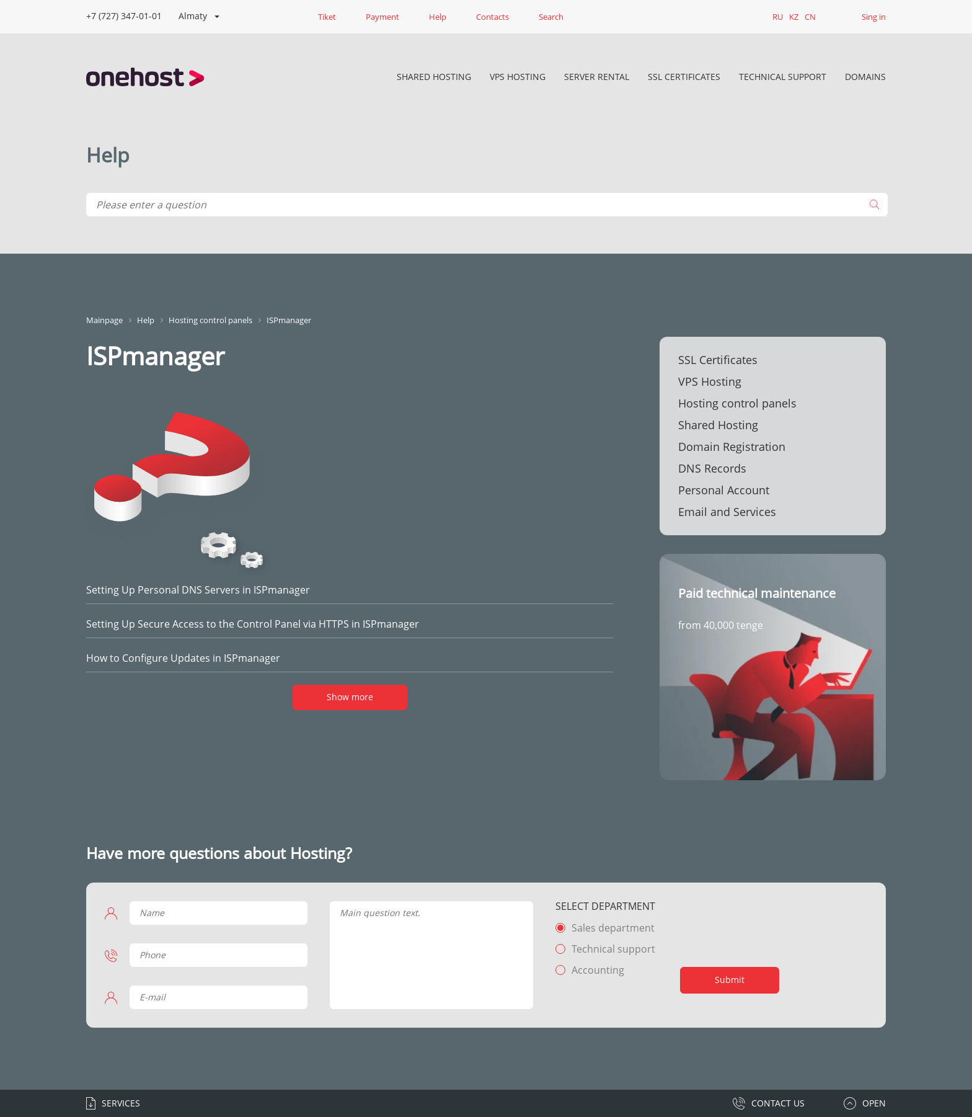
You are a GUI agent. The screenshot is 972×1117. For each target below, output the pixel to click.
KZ (793, 16)
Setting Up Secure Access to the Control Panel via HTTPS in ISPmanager (252, 624)
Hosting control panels (737, 403)
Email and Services (727, 511)
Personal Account (723, 490)
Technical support (613, 949)
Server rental (596, 76)
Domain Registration (731, 446)
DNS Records (712, 468)
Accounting (598, 970)
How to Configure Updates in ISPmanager (183, 658)
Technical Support (782, 76)
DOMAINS (865, 76)
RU (777, 16)
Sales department (613, 928)
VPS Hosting (518, 76)
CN (810, 16)
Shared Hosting (434, 76)
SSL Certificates (684, 76)
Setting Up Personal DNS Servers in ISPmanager (198, 590)
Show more (350, 697)
